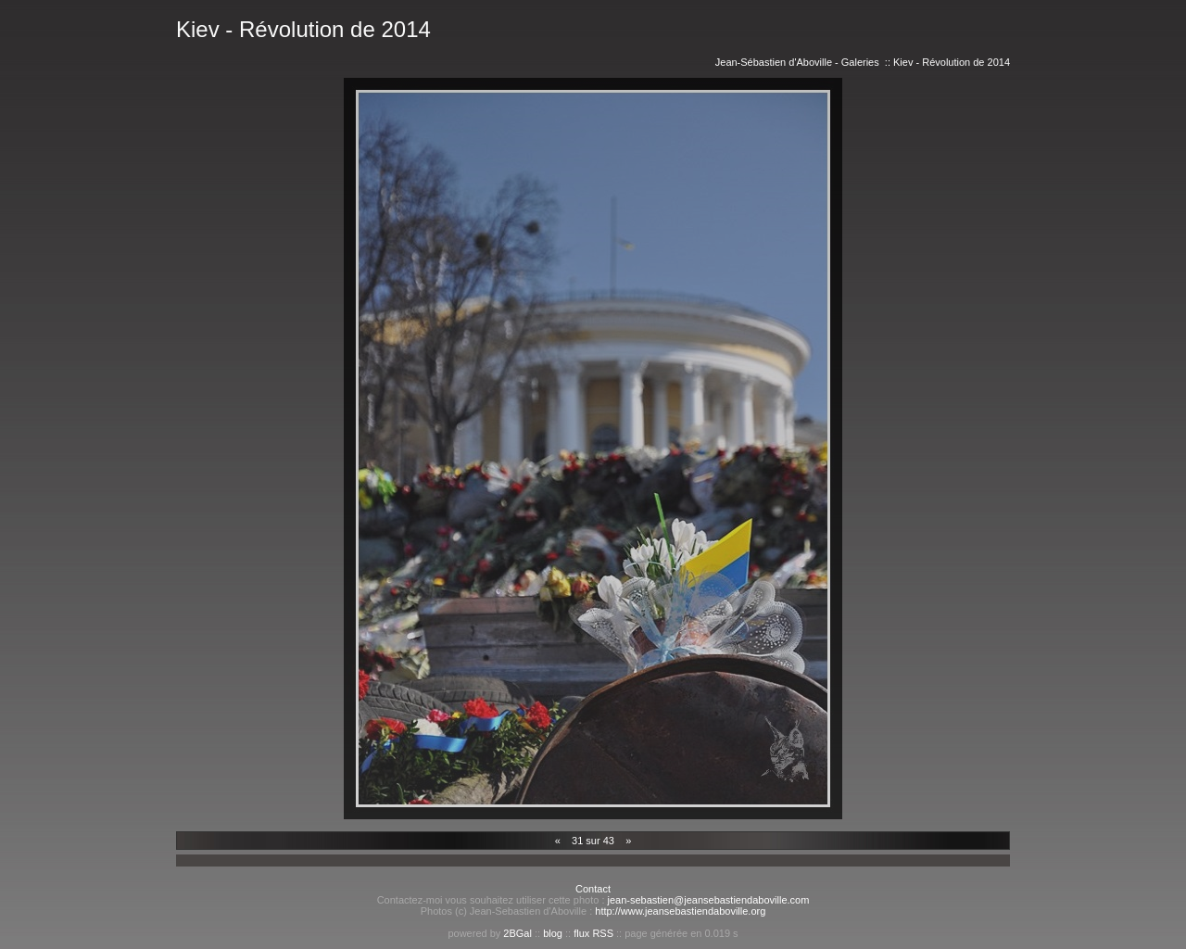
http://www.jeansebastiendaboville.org (680, 911)
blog (552, 933)
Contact (593, 888)
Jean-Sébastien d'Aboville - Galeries (797, 62)
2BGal (517, 933)
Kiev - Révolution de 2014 (951, 62)
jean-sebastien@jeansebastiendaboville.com (709, 899)
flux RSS (593, 933)
